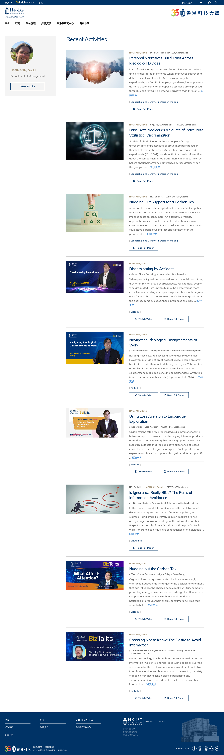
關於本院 (84, 23)
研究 (17, 23)
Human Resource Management (186, 350)
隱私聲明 (38, 746)
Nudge (159, 574)
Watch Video (143, 318)
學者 (7, 23)
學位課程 (31, 23)
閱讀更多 (155, 167)
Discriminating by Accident (151, 268)
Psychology (151, 274)
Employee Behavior (160, 350)
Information (164, 274)
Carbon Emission (145, 574)
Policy (168, 574)
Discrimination (179, 274)
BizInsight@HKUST (85, 719)
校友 (40, 2)
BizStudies (136, 540)
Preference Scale (141, 650)
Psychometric (158, 650)
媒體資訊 (46, 23)
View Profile (27, 86)
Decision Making (141, 503)
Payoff (163, 427)
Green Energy (179, 574)
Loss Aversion (152, 427)
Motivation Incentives (187, 503)
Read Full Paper (143, 109)
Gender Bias (137, 274)
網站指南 (50, 746)
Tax (133, 574)
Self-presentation (140, 350)
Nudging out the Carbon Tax (152, 568)
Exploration (137, 427)
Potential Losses (177, 427)
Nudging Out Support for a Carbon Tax (161, 202)
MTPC (61, 750)
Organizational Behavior (164, 503)
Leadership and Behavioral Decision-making (154, 101)
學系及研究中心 (65, 23)
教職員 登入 (187, 2)
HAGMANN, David (138, 52)
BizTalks (135, 311)
